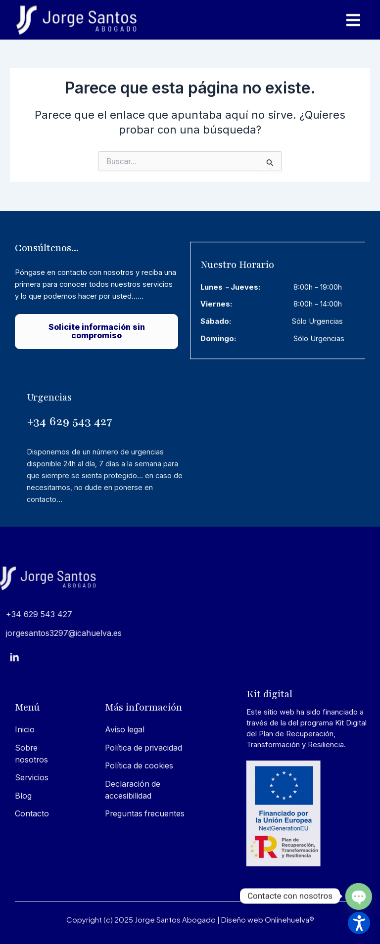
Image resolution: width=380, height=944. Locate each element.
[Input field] (270, 162)
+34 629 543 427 (69, 493)
